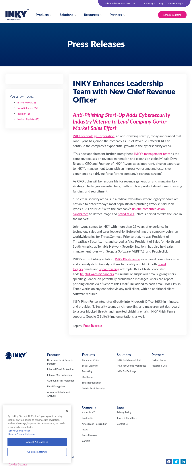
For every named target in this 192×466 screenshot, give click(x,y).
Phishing (23, 113)
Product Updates (28, 119)
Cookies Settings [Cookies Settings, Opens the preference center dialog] (37, 451)
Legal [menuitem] (121, 408)
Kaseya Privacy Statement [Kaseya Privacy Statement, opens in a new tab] (21, 434)
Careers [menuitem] (86, 441)
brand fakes (126, 214)
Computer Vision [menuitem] (91, 360)
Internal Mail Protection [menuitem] (59, 375)
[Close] (67, 411)
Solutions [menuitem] (124, 355)
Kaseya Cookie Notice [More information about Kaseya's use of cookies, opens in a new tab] (18, 430)
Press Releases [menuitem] (89, 435)
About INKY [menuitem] (88, 412)
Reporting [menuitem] (87, 371)
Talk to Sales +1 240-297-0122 (120, 3)
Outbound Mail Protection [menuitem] (60, 381)
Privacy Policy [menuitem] (124, 412)
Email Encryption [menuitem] (56, 386)
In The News (26, 102)
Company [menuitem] (148, 3)
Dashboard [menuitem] (87, 377)
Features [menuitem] (88, 355)
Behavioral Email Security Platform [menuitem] (60, 362)
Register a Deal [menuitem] (159, 366)
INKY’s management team (152, 154)
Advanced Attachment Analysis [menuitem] (58, 394)
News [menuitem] (85, 429)
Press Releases (27, 108)
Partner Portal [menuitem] (159, 360)
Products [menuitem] (53, 355)
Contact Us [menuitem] (122, 424)
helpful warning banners (97, 274)
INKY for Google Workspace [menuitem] (131, 366)
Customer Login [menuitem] (175, 3)
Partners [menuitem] (158, 355)
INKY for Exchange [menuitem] (126, 371)
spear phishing (109, 269)
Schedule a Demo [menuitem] (172, 14)
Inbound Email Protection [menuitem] (60, 369)
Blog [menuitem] (161, 3)
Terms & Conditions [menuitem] (127, 418)
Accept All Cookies (37, 441)
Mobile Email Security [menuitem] (93, 388)
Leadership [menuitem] (87, 418)
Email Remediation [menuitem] (91, 383)
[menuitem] (42, 15)
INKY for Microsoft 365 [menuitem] (129, 360)
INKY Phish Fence (127, 259)
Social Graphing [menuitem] (90, 366)
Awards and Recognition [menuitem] (94, 424)
